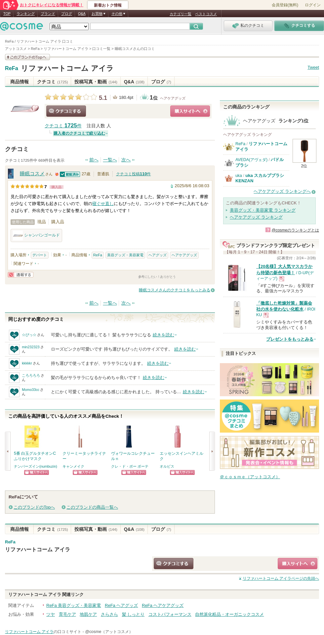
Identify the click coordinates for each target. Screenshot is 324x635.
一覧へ (110, 159)
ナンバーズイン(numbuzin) (35, 466)
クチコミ (52, 81)
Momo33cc (30, 390)
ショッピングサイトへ (190, 111)
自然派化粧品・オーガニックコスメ (229, 614)
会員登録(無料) (285, 5)
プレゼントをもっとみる (289, 339)
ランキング (26, 14)
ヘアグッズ (157, 255)
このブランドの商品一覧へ (92, 507)
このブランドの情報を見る (27, 57)
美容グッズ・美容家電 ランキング (263, 210)
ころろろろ (31, 375)
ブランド (48, 14)
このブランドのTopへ (34, 507)
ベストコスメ (206, 14)
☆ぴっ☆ (29, 335)
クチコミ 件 (63, 125)
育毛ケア (67, 614)
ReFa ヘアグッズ (121, 605)
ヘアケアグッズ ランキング (256, 217)
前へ (94, 159)
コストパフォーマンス (169, 614)
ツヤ (50, 614)
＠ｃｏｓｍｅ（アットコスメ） (250, 476)
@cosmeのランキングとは (295, 230)
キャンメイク (73, 466)
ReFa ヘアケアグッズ (162, 605)
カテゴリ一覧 (180, 14)
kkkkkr (27, 363)
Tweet (313, 67)
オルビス (167, 466)
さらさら (109, 614)
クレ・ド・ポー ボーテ (129, 466)
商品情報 (19, 81)
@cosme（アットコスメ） (109, 631)
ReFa (11, 68)
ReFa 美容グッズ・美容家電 (73, 605)
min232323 (30, 347)
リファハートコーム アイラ (67, 68)
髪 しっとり (133, 614)
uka (238, 175)
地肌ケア (88, 614)
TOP (7, 14)
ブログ (66, 14)
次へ (126, 159)
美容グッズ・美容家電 (125, 255)
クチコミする (66, 111)
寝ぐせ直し (103, 203)
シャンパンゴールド (36, 235)
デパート (39, 255)
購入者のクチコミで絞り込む (79, 133)
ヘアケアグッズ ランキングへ (282, 191)
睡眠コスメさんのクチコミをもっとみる (174, 290)
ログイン (313, 5)
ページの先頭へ (281, 578)
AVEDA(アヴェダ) (251, 159)
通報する (20, 274)
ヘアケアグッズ (172, 98)
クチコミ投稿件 (133, 174)
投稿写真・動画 (95, 81)
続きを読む (163, 334)
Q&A (82, 14)
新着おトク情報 (108, 5)
